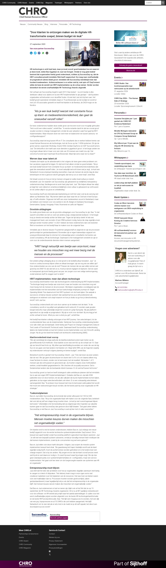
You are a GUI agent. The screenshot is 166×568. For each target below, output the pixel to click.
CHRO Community (8, 3)
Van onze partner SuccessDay (42, 49)
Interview (53, 24)
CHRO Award (22, 3)
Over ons (87, 3)
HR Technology (75, 24)
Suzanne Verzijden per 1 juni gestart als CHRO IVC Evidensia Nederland (125, 121)
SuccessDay (55, 515)
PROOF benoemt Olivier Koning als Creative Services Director (125, 220)
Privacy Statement (56, 541)
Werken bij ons (54, 537)
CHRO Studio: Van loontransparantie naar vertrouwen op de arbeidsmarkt (126, 86)
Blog (46, 24)
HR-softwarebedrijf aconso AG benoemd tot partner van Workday (125, 233)
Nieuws (23, 24)
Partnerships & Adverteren (28, 534)
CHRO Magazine (25, 548)
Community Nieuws (35, 24)
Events (31, 3)
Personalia (63, 24)
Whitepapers (68, 3)
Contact (52, 534)
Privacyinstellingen (56, 548)
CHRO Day (39, 3)
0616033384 (122, 287)
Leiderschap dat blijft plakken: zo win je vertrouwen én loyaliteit (126, 185)
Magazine (49, 3)
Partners (78, 3)
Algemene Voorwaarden (58, 544)
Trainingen (58, 3)
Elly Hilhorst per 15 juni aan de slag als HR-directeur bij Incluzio (126, 146)
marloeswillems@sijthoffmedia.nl (130, 290)
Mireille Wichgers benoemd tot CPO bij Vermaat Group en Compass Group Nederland (126, 133)
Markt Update (121, 197)
